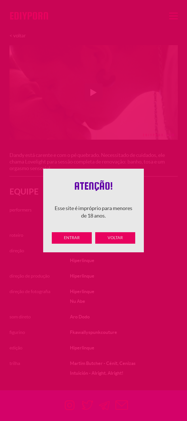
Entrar (72, 237)
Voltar (115, 237)
